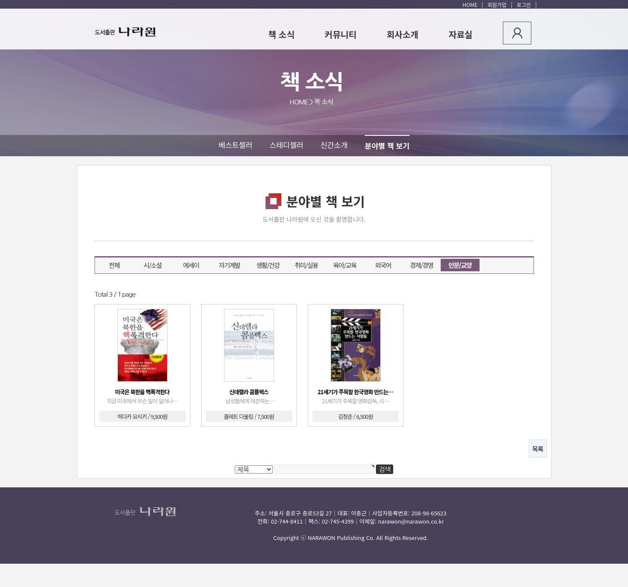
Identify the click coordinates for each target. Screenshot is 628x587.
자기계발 (229, 265)
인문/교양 (456, 264)
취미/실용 (306, 265)
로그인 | (525, 4)
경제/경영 (421, 265)
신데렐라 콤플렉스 (248, 392)
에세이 (191, 265)
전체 (114, 265)
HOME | (473, 4)
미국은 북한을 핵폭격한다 (142, 392)
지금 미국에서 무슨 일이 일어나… (142, 401)
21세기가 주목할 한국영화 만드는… (356, 392)
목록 (537, 448)
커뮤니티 (341, 34)
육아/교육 (345, 265)
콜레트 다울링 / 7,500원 (249, 416)
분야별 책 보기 (387, 145)
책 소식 (281, 34)
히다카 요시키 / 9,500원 (142, 416)
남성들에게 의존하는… (249, 401)
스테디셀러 (286, 144)
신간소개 (334, 144)
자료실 (461, 34)
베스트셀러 (235, 144)
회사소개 (403, 34)
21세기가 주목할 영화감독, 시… (355, 401)
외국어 (383, 265)
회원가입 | (498, 4)
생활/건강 (268, 265)
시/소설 (152, 265)
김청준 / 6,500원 (355, 416)
